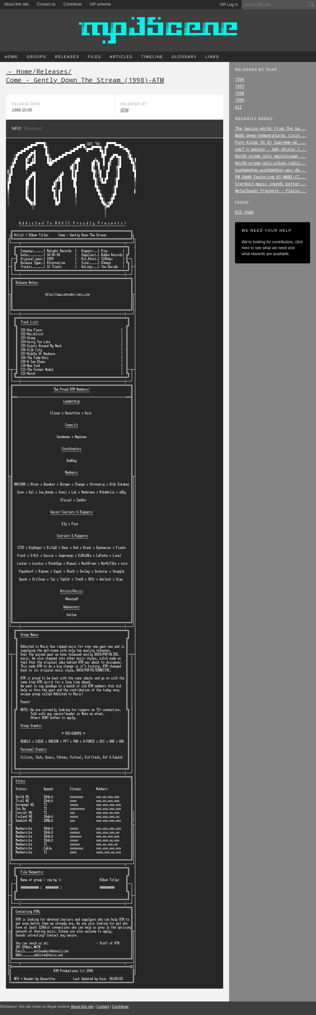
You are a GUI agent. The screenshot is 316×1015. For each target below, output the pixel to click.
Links (212, 57)
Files (94, 57)
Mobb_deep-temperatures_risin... (270, 135)
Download (32, 128)
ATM (124, 110)
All (238, 106)
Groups (36, 57)
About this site (16, 4)
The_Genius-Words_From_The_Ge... (270, 128)
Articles (121, 57)
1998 (239, 93)
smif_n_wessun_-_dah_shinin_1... (270, 149)
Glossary (184, 57)
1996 (239, 79)
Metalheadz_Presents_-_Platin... (270, 190)
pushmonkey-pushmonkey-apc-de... (270, 169)
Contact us (46, 4)
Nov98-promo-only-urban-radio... (270, 162)
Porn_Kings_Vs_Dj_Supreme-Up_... (270, 142)
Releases (67, 57)
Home (11, 57)
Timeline (152, 57)
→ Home (19, 71)
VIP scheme (100, 4)
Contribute (73, 4)
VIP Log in (229, 4)
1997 (239, 86)
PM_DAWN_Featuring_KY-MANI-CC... (270, 176)
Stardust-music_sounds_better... (270, 183)
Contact (102, 1006)
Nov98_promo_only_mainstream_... (270, 156)
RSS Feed (244, 212)
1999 (239, 100)
